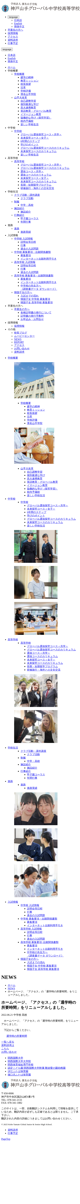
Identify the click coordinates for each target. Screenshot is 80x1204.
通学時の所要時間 (16, 1036)
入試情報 (13, 902)
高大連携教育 (28, 107)
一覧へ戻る (7, 1042)
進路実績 (26, 232)
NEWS (17, 339)
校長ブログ (20, 332)
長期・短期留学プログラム (36, 184)
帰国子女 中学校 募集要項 (35, 299)
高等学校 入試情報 (24, 262)
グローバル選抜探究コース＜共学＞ (41, 134)
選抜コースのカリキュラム (36, 174)
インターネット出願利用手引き (39, 258)
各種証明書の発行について (36, 312)
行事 (23, 245)
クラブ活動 (27, 198)
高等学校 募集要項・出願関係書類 (33, 275)
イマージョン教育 (31, 114)
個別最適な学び (30, 104)
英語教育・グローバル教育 (36, 111)
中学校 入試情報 (23, 238)
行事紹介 (19, 215)
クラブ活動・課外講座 (27, 195)
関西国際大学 (15, 1057)
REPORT (19, 342)
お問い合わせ (22, 348)
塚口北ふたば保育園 (19, 1074)
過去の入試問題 (30, 248)
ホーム (11, 67)
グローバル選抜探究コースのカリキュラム (45, 148)
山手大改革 (20, 97)
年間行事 (26, 221)
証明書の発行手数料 (32, 316)
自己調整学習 (28, 101)
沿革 (23, 87)
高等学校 (19, 161)
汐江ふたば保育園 (18, 1071)
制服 (16, 201)
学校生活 (13, 747)
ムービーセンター (24, 336)
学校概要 (19, 74)
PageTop (5, 1139)
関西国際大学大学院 (19, 1061)
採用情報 (13, 33)
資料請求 (13, 40)
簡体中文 (19, 26)
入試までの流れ (30, 295)
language (13, 17)
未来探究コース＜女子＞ (35, 137)
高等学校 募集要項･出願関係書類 (39, 942)
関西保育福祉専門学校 (20, 1064)
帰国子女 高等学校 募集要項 (37, 302)
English (18, 23)
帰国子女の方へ (23, 292)
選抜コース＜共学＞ (32, 171)
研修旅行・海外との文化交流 (37, 188)
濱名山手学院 (28, 94)
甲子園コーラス (30, 218)
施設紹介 (19, 208)
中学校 (18, 131)
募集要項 (26, 255)
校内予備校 (27, 121)
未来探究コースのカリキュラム (39, 151)
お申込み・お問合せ (32, 319)
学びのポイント (30, 144)
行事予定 (13, 43)
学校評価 (26, 90)
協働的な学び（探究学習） (36, 117)
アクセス (13, 36)
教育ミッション (30, 80)
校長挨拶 (26, 84)
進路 (16, 228)
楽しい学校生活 (30, 124)
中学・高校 (27, 205)
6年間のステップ (30, 141)
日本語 (18, 20)
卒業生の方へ (15, 29)
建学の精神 (27, 77)
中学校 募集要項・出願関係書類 (32, 252)
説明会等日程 (28, 242)
